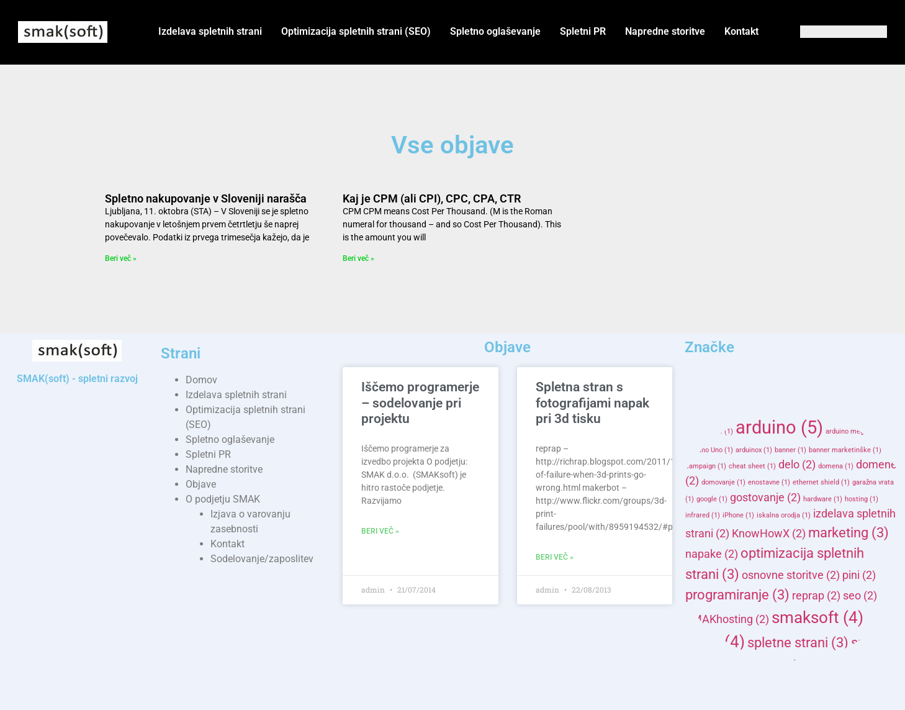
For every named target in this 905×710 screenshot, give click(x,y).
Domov (201, 380)
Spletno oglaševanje (495, 31)
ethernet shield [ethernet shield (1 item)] (821, 482)
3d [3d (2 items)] (699, 405)
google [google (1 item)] (711, 499)
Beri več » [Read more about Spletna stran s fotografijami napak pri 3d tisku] (555, 557)
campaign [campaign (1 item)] (705, 466)
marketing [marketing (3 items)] (848, 532)
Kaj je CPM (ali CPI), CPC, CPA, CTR (432, 198)
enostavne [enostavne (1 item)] (769, 482)
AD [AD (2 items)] (731, 405)
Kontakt (741, 31)
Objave (201, 484)
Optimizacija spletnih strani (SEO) (356, 31)
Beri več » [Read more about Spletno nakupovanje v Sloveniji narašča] (121, 258)
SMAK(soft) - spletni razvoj (77, 379)
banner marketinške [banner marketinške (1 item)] (845, 450)
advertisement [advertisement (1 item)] (777, 407)
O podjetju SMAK (223, 499)
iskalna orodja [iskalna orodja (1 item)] (784, 515)
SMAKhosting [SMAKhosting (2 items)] (727, 619)
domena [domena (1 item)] (835, 466)
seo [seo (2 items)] (860, 595)
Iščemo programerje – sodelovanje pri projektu (420, 403)
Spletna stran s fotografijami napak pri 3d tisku (592, 403)
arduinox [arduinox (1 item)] (754, 450)
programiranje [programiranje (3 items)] (737, 594)
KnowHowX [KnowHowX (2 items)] (769, 533)
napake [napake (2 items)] (711, 554)
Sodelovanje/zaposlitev (261, 559)
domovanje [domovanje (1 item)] (723, 482)
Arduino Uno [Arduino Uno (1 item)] (709, 450)
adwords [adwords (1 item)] (714, 431)
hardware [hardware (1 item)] (822, 499)
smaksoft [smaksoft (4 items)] (817, 617)
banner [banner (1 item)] (790, 450)
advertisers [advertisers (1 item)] (830, 407)
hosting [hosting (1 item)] (861, 499)
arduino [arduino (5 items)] (779, 427)
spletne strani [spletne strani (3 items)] (798, 642)
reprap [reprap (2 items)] (816, 595)
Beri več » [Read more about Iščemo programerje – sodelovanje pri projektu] (380, 531)
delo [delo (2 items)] (797, 464)
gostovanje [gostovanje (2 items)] (765, 497)
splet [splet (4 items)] (715, 641)
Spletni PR (583, 31)
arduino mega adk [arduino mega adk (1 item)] (858, 431)
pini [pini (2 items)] (859, 575)
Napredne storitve (665, 31)
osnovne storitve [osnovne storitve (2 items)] (791, 575)
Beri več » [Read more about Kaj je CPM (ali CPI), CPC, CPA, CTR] (358, 258)
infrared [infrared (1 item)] (702, 515)
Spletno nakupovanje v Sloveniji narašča (206, 198)
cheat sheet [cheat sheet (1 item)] (752, 466)
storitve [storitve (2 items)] (824, 692)
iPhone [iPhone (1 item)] (738, 515)
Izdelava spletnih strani (210, 31)
